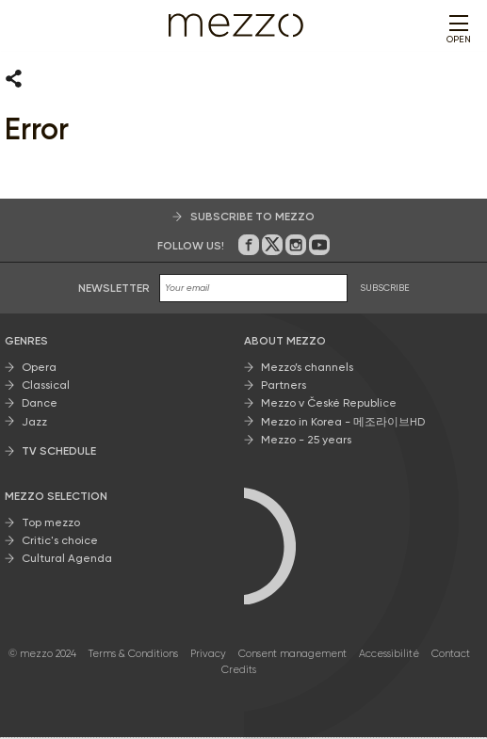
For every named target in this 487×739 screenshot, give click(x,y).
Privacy (208, 656)
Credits (238, 671)
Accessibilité (389, 656)
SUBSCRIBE (385, 289)
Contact (450, 656)
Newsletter (114, 289)
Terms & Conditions (133, 656)
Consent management (292, 656)
